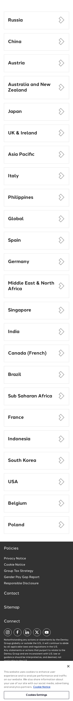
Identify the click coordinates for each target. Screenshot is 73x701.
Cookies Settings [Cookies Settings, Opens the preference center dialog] (36, 697)
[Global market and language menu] (39, 7)
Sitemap (11, 607)
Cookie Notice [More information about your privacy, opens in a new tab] (41, 689)
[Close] (68, 668)
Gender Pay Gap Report (22, 577)
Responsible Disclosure (21, 583)
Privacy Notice (15, 558)
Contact (11, 593)
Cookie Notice (14, 564)
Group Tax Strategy (18, 571)
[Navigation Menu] (66, 6)
